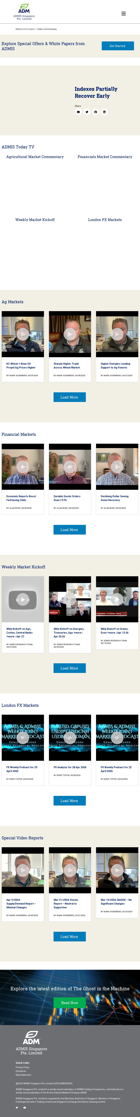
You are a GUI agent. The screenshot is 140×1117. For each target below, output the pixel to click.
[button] (78, 111)
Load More (69, 397)
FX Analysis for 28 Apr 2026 (70, 767)
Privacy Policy (22, 1067)
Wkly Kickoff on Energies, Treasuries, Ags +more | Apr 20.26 (69, 632)
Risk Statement (23, 1075)
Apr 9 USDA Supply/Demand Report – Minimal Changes (21, 903)
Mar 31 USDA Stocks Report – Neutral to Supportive (66, 903)
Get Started (117, 46)
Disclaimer (21, 1071)
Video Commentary (47, 29)
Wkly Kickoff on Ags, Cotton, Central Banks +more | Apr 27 (19, 632)
